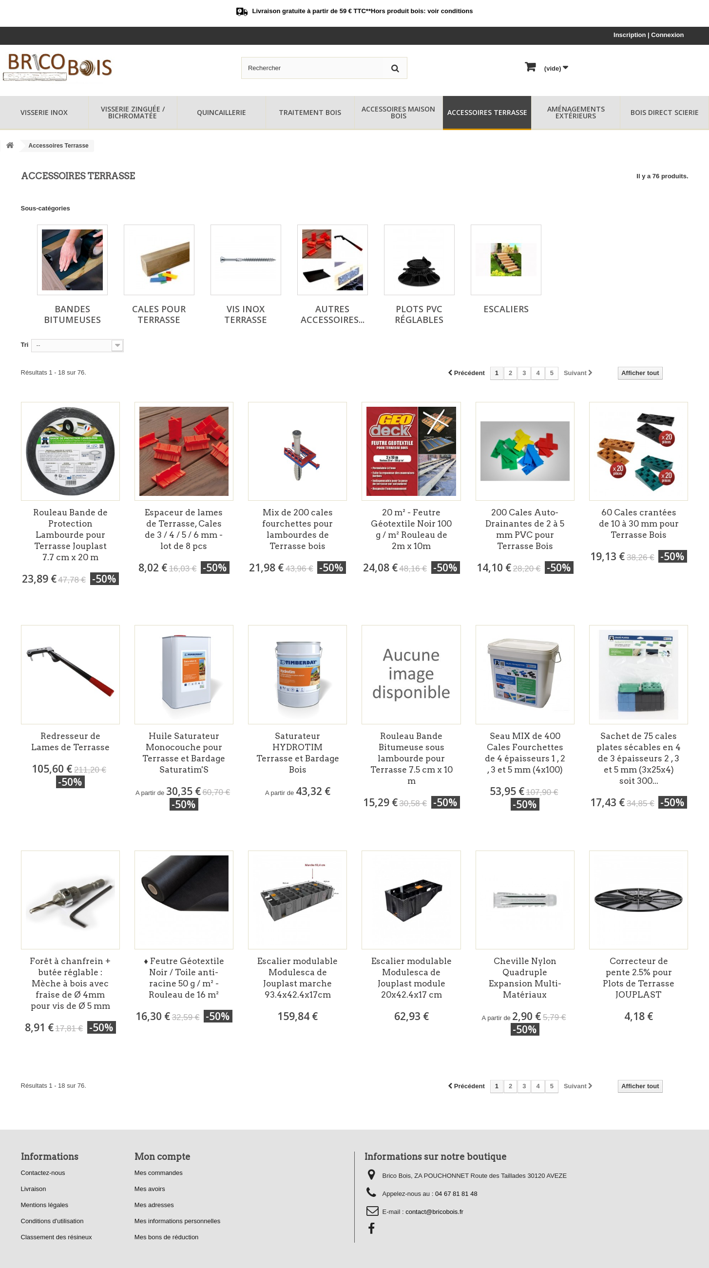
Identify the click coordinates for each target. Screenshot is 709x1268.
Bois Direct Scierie (665, 112)
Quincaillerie (221, 112)
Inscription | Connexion (648, 34)
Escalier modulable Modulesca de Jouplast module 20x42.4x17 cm (411, 978)
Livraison (33, 1188)
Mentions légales (45, 1205)
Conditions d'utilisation (52, 1221)
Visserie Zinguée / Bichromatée (133, 112)
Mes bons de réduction (166, 1237)
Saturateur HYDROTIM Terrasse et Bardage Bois (297, 753)
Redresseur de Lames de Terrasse (70, 741)
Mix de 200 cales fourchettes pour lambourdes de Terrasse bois (297, 529)
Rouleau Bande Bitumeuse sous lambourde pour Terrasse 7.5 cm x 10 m (411, 758)
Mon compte (162, 1157)
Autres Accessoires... (332, 314)
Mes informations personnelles (177, 1221)
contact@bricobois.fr (434, 1211)
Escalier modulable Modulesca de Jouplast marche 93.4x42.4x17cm (297, 978)
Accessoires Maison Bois (398, 112)
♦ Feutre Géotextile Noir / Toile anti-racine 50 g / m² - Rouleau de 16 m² (184, 978)
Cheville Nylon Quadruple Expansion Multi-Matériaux (525, 978)
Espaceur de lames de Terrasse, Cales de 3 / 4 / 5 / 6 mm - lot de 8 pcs (184, 529)
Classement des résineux (56, 1237)
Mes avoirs (149, 1188)
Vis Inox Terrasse (245, 314)
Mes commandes (158, 1172)
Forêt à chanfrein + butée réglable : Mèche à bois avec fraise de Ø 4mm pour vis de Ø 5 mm (70, 983)
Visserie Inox (44, 112)
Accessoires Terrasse (487, 112)
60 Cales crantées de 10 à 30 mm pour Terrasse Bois (639, 524)
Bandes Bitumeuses (72, 314)
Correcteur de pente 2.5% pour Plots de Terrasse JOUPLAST (638, 978)
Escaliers (506, 309)
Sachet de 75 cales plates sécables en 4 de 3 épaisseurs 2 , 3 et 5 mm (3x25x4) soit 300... (638, 758)
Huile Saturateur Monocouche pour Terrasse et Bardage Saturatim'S (183, 753)
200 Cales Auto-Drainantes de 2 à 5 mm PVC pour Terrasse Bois (524, 529)
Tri (25, 344)
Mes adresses (154, 1205)
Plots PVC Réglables (419, 314)
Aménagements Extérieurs (576, 112)
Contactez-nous (43, 1172)
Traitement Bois (310, 112)
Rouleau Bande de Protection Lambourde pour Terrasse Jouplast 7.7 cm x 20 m (70, 535)
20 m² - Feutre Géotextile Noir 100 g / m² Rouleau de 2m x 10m (411, 529)
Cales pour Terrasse (159, 314)
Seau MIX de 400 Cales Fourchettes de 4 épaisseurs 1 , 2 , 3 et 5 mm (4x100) (525, 753)
